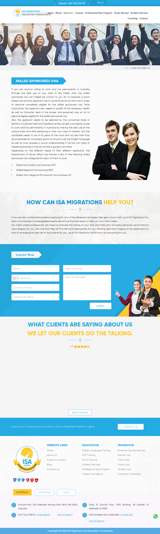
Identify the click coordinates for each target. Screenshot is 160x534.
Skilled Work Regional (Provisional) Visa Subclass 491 (43, 175)
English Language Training (96, 450)
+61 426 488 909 (43, 515)
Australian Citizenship (129, 474)
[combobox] (15, 278)
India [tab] (66, 492)
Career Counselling (92, 474)
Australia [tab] (22, 492)
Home (126, 68)
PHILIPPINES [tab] (44, 492)
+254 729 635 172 (76, 3)
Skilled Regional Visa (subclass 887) (34, 170)
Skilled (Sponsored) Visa (140, 68)
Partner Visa (124, 455)
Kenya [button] (98, 3)
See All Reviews (80, 412)
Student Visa (124, 469)
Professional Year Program (96, 469)
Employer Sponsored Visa (131, 450)
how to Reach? (65, 515)
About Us (52, 455)
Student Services (91, 464)
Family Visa (124, 464)
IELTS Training (89, 459)
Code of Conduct (56, 459)
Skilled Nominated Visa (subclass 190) (36, 165)
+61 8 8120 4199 (126, 515)
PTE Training (88, 455)
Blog (49, 464)
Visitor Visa (123, 459)
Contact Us (130, 426)
